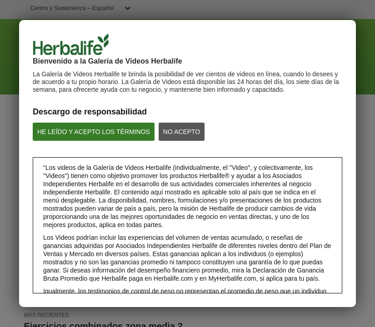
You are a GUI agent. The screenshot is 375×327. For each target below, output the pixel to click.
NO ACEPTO (181, 131)
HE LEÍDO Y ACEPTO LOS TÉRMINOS (93, 131)
